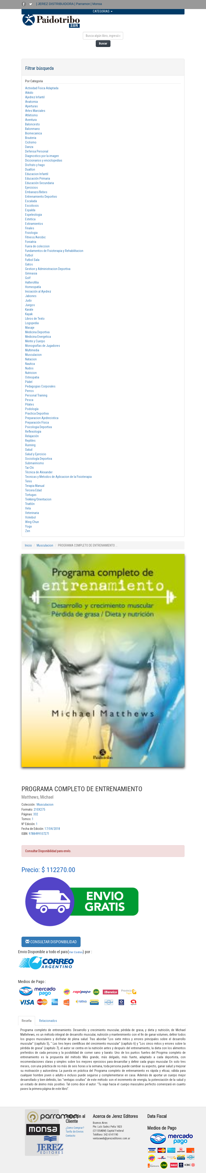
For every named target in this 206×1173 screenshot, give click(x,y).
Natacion (31, 359)
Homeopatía (33, 287)
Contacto (70, 1135)
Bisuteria (30, 138)
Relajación (32, 436)
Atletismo (31, 115)
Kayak (29, 314)
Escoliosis (32, 205)
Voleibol (30, 517)
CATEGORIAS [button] (103, 11)
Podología (31, 409)
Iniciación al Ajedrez (38, 291)
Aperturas (31, 106)
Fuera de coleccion (37, 246)
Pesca (29, 400)
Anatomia (31, 101)
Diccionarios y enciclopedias (43, 160)
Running (30, 445)
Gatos (29, 264)
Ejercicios (31, 187)
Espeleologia (33, 214)
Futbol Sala (32, 260)
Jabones (30, 296)
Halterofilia (32, 282)
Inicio (28, 545)
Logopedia (32, 323)
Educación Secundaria (39, 183)
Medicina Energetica (38, 336)
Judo (28, 300)
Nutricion (31, 373)
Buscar (103, 43)
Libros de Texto (35, 318)
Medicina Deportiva (37, 332)
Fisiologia (31, 233)
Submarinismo (34, 463)
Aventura (31, 120)
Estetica (30, 219)
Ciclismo (30, 142)
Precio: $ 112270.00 (48, 870)
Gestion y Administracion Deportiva (47, 269)
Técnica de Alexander (39, 472)
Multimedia (32, 350)
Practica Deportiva (37, 413)
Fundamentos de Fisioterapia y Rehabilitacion (54, 251)
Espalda (30, 210)
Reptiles (30, 440)
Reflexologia (33, 431)
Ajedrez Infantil (35, 97)
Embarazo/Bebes (36, 192)
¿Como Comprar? (75, 1127)
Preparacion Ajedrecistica (41, 418)
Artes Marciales (35, 111)
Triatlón (30, 504)
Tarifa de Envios (75, 1131)
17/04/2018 (52, 829)
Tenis (28, 481)
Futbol (29, 255)
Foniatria (30, 242)
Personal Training (36, 395)
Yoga (28, 526)
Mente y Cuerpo (35, 341)
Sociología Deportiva (38, 458)
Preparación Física (37, 422)
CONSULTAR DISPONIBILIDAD (51, 941)
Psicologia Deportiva (38, 427)
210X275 (39, 809)
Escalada (31, 201)
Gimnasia (31, 273)
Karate (29, 309)
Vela (28, 508)
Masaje (29, 327)
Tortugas (30, 495)
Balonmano (32, 129)
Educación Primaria (37, 178)
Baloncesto (32, 124)
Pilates (29, 404)
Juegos (30, 305)
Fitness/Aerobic (35, 237)
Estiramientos (34, 223)
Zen (27, 531)
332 (35, 814)
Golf (28, 278)
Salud (28, 449)
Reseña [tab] (26, 1021)
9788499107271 (39, 834)
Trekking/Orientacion (38, 499)
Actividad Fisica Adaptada (41, 88)
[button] (51, 941)
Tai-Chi (29, 467)
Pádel (28, 382)
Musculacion (33, 355)
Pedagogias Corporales (40, 386)
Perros (29, 391)
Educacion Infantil (36, 174)
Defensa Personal (36, 151)
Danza (29, 147)
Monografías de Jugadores (42, 345)
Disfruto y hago (35, 165)
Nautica (30, 364)
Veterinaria (32, 513)
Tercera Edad (33, 490)
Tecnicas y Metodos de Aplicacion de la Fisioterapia (58, 477)
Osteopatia (32, 377)
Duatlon (30, 169)
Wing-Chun (32, 522)
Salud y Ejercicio (35, 454)
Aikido (29, 92)
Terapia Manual (34, 486)
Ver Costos (76, 952)
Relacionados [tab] (48, 1021)
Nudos (29, 368)
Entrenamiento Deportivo (41, 196)
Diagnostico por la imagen (42, 156)
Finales (29, 228)
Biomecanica (33, 133)
